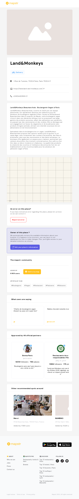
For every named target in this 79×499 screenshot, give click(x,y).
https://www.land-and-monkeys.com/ (29, 89)
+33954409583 (20, 96)
